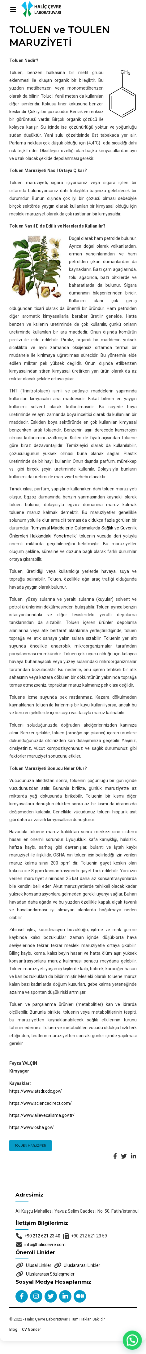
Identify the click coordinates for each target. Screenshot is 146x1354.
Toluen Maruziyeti (30, 1145)
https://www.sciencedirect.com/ (40, 1103)
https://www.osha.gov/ (31, 1127)
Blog (13, 1329)
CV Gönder (31, 1329)
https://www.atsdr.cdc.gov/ (35, 1091)
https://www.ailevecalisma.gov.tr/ (42, 1115)
